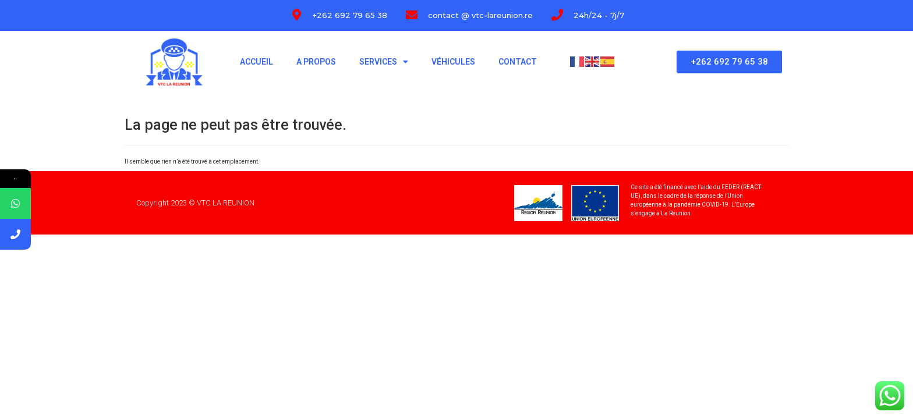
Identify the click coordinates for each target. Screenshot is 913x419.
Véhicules (453, 61)
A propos (316, 61)
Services (383, 62)
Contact (517, 61)
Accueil (256, 61)
